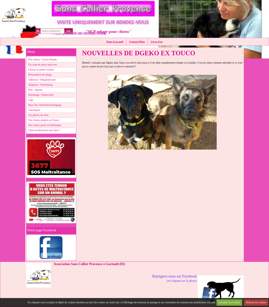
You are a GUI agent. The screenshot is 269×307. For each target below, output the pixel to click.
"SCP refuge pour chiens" (108, 31)
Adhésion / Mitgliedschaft (41, 79)
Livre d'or (157, 41)
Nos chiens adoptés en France (43, 120)
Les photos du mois (38, 115)
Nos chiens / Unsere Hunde (42, 59)
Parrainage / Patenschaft (40, 94)
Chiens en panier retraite (41, 69)
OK (68, 31)
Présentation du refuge (40, 74)
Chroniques (34, 110)
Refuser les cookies (256, 302)
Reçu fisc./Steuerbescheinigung (44, 105)
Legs (30, 100)
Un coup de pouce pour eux (42, 64)
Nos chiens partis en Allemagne (44, 125)
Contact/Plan (137, 41)
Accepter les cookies (229, 302)
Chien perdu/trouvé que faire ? (44, 130)
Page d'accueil (114, 41)
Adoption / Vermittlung (40, 84)
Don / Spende (35, 89)
